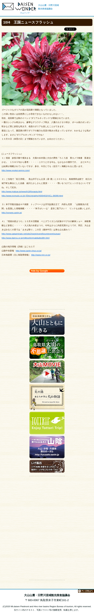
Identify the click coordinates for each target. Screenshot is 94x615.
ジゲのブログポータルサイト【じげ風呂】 (47, 467)
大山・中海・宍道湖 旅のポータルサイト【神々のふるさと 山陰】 (47, 448)
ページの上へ (86, 591)
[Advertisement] (47, 290)
